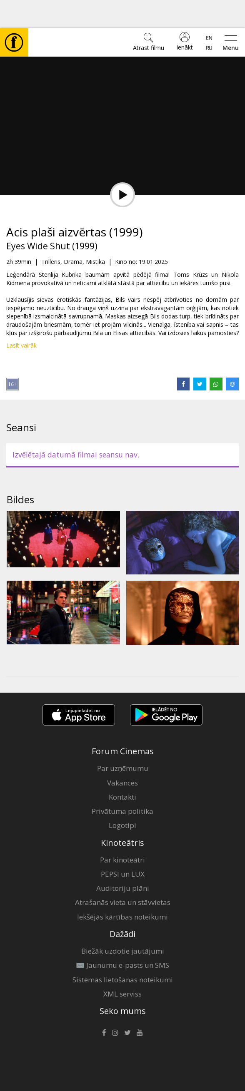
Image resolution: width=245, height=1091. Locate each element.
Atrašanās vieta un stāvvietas (122, 874)
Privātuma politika (122, 783)
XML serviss (122, 965)
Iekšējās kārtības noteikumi (122, 888)
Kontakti (122, 768)
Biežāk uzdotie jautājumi (122, 922)
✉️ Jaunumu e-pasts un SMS (122, 937)
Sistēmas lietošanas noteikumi (122, 951)
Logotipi (122, 797)
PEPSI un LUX (123, 845)
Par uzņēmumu (122, 740)
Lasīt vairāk (21, 317)
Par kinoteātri (122, 831)
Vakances (122, 754)
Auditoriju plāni (122, 860)
